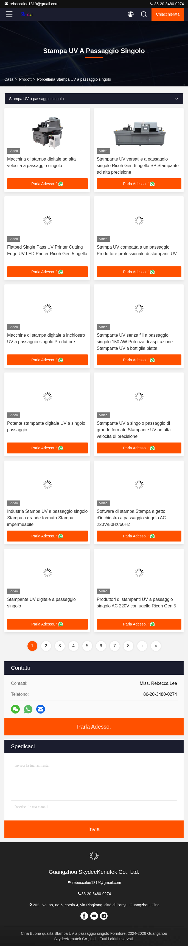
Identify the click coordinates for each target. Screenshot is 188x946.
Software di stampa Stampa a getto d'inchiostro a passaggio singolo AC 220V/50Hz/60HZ (131, 518)
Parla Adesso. (94, 727)
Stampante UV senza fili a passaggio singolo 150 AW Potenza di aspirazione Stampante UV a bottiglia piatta (135, 342)
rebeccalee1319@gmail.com (31, 4)
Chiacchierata (167, 14)
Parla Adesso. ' (47, 184)
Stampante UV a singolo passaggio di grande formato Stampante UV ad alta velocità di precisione (134, 430)
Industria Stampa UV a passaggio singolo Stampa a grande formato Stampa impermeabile (47, 518)
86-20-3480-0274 (166, 4)
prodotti (25, 79)
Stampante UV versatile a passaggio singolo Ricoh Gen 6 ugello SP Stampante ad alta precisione (138, 165)
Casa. (9, 79)
